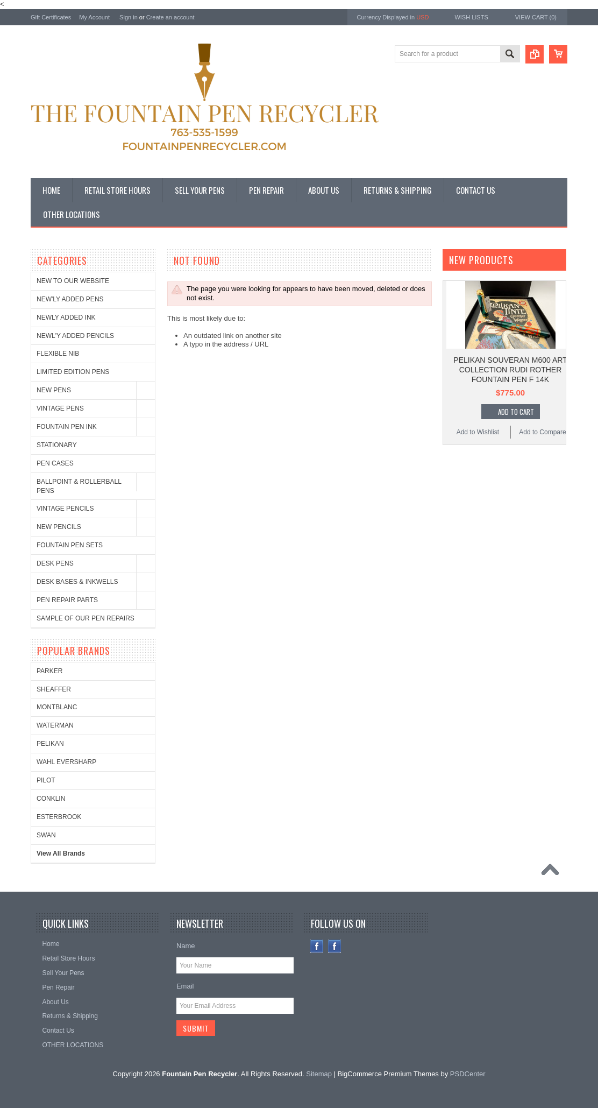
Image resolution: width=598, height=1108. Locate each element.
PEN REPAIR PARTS (67, 600)
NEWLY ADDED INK (66, 317)
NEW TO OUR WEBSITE (73, 281)
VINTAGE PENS (60, 408)
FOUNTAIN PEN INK (67, 427)
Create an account (170, 17)
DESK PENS (55, 563)
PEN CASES (55, 463)
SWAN (46, 835)
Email (185, 986)
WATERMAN (55, 725)
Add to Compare (542, 432)
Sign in (128, 17)
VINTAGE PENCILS (65, 508)
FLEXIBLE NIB (58, 353)
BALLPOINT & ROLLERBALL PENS (79, 486)
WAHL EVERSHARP (66, 762)
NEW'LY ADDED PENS (70, 299)
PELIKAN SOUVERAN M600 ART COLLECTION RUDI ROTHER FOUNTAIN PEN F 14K (510, 370)
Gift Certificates (51, 17)
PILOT (46, 780)
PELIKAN (50, 743)
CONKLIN (51, 798)
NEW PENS (54, 390)
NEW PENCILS (59, 527)
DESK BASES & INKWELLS (77, 581)
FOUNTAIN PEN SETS (70, 545)
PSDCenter (468, 1074)
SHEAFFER (54, 689)
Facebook (317, 946)
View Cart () (536, 17)
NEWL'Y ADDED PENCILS (75, 336)
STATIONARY (57, 445)
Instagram (334, 946)
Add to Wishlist (478, 432)
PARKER (49, 671)
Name (185, 946)
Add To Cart (516, 411)
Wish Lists (471, 17)
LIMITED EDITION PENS (73, 372)
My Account (94, 17)
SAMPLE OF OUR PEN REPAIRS (85, 618)
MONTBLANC (57, 707)
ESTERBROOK (59, 817)
